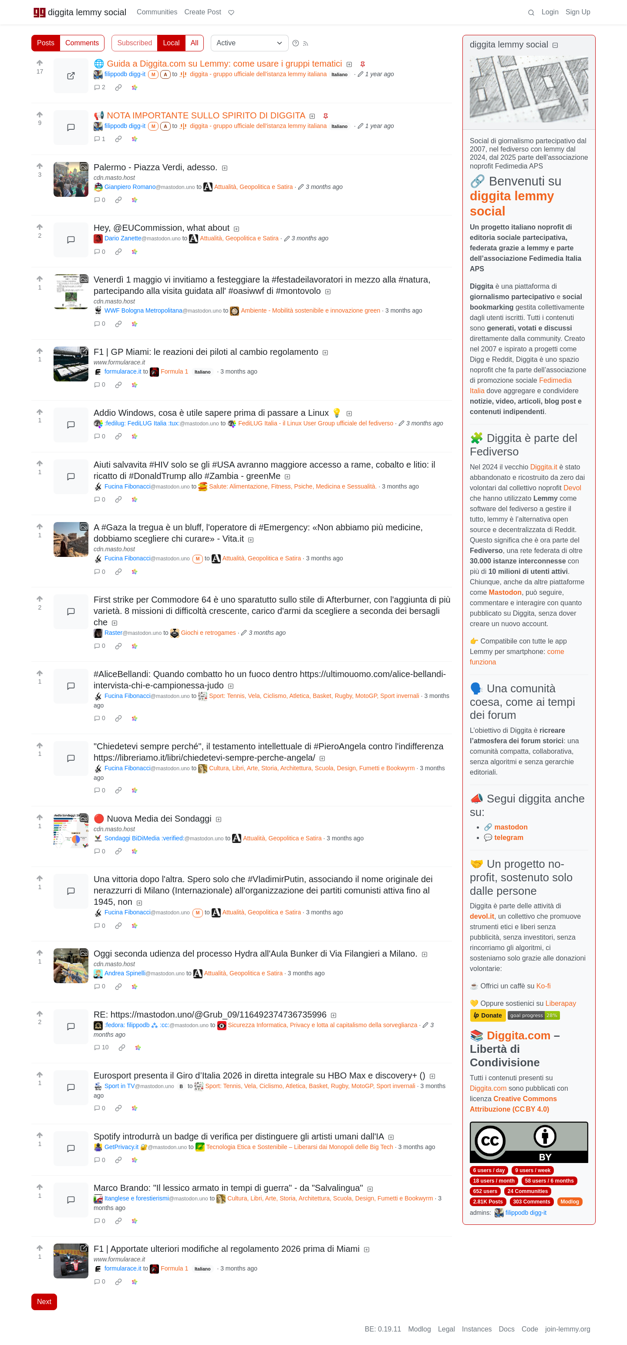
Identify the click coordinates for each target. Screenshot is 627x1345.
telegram (508, 837)
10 (101, 1047)
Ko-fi (543, 986)
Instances (477, 1329)
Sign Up (578, 12)
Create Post (202, 12)
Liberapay (561, 1003)
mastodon (510, 827)
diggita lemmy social (79, 12)
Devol (572, 488)
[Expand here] (71, 179)
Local (171, 43)
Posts (45, 43)
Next (44, 1301)
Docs (507, 1329)
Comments (82, 43)
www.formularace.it (119, 362)
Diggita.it (543, 467)
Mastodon (505, 592)
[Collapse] (555, 45)
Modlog (569, 1202)
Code (530, 1329)
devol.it (482, 916)
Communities (157, 12)
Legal (446, 1329)
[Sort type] (250, 43)
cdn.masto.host (114, 177)
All (195, 43)
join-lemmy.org (567, 1329)
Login (550, 12)
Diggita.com (518, 1035)
